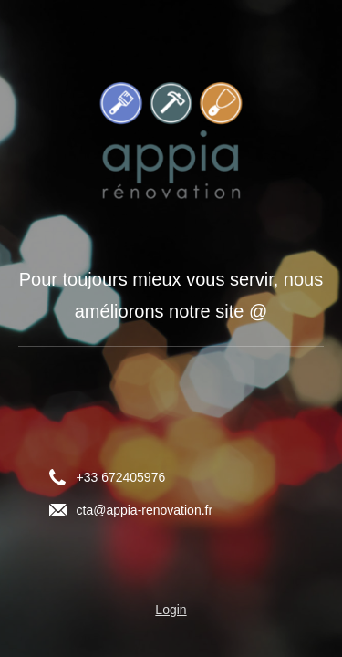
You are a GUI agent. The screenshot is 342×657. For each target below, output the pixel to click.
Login (170, 609)
